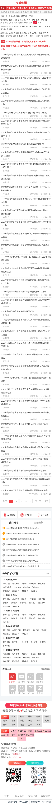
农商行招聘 (16, 630)
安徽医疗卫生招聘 (12, 638)
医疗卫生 (46, 33)
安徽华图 (21, 2)
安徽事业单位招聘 (12, 611)
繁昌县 (16, 26)
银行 (40, 33)
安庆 (24, 20)
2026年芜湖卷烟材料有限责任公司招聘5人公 (22, 561)
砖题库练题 (45, 669)
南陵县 (35, 26)
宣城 (39, 23)
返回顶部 (45, 796)
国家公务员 (22, 8)
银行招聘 (6, 630)
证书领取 (6, 252)
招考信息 (4, 12)
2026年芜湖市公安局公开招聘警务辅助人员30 (23, 528)
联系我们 (32, 796)
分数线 (5, 603)
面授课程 (26, 12)
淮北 (2, 23)
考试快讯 (6, 396)
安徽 (15, 20)
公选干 (26, 36)
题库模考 (35, 802)
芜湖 (31, 16)
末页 (46, 501)
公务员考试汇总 (10, 573)
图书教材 (26, 515)
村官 (10, 36)
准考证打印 (7, 587)
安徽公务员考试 (11, 580)
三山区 (41, 26)
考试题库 (18, 12)
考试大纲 (15, 584)
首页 (5, 501)
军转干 (32, 36)
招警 (21, 36)
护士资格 (6, 646)
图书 (39, 12)
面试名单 (15, 591)
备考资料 (11, 12)
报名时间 (32, 584)
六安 (15, 23)
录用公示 (6, 96)
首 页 (3, 8)
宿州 (30, 23)
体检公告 (6, 108)
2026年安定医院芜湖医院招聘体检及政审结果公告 (22, 144)
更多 (48, 574)
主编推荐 (38, 522)
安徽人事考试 (8, 3)
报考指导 (32, 615)
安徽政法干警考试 (12, 650)
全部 (11, 20)
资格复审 (6, 73)
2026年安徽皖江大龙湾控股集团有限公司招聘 (22, 550)
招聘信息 (24, 16)
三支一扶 (39, 36)
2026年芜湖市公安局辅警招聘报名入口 (20, 539)
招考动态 (15, 615)
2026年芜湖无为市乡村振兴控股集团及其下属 (22, 566)
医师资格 (43, 642)
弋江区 (9, 29)
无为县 (3, 29)
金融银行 (42, 8)
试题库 (44, 12)
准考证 (5, 618)
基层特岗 (47, 36)
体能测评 (6, 591)
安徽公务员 (11, 8)
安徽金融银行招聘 (12, 626)
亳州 (33, 20)
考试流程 (17, 658)
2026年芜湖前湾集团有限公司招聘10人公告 (22, 555)
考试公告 (6, 584)
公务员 (16, 33)
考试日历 (23, 802)
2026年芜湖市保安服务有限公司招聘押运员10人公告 (23, 292)
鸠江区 (28, 26)
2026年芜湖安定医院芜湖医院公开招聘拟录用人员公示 (24, 113)
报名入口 (41, 584)
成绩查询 (6, 61)
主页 (3, 802)
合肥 (19, 20)
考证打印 (41, 599)
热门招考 (13, 522)
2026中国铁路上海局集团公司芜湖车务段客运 (22, 544)
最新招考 (12, 802)
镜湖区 (22, 26)
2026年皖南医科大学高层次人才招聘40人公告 (25, 41)
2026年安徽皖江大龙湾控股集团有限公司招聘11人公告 (24, 490)
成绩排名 (26, 587)
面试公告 (6, 315)
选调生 (15, 36)
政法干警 (4, 36)
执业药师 (24, 642)
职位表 (23, 584)
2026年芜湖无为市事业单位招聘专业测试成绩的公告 (23, 471)
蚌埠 (28, 20)
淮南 (6, 23)
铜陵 (26, 23)
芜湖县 (47, 26)
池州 (37, 20)
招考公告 (6, 159)
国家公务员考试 (11, 595)
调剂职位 (6, 606)
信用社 (35, 33)
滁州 (42, 20)
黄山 (11, 23)
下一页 (38, 501)
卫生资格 (34, 642)
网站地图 (19, 796)
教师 (29, 33)
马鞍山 (21, 23)
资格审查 (23, 603)
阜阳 (46, 20)
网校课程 (33, 12)
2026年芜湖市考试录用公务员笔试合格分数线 (22, 534)
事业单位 (32, 8)
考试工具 (6, 669)
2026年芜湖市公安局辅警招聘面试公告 (17, 311)
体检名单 (24, 591)
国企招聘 (6, 85)
